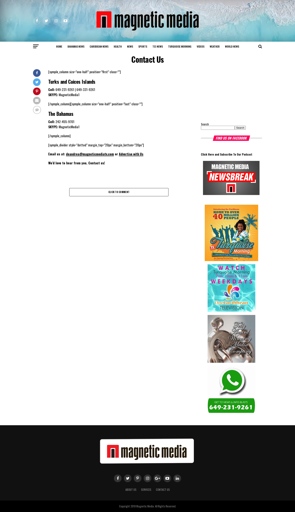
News (130, 46)
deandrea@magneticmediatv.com (90, 153)
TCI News (157, 46)
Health (118, 46)
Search (205, 124)
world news (232, 46)
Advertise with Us (131, 153)
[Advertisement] (225, 93)
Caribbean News (99, 46)
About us (130, 490)
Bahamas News (76, 46)
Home (59, 46)
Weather (215, 46)
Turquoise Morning (179, 46)
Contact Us (163, 490)
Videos (200, 46)
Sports (142, 46)
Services (146, 490)
